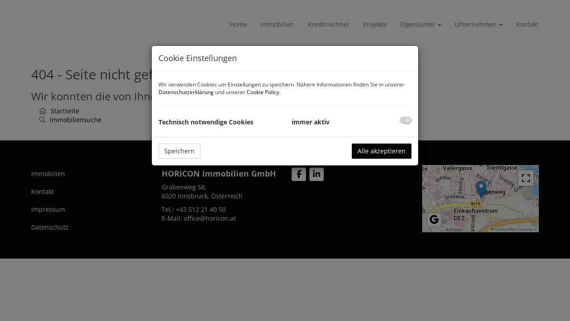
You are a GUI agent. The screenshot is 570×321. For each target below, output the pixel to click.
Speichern (179, 151)
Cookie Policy (263, 92)
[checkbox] (405, 120)
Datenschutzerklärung (186, 92)
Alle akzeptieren (382, 151)
